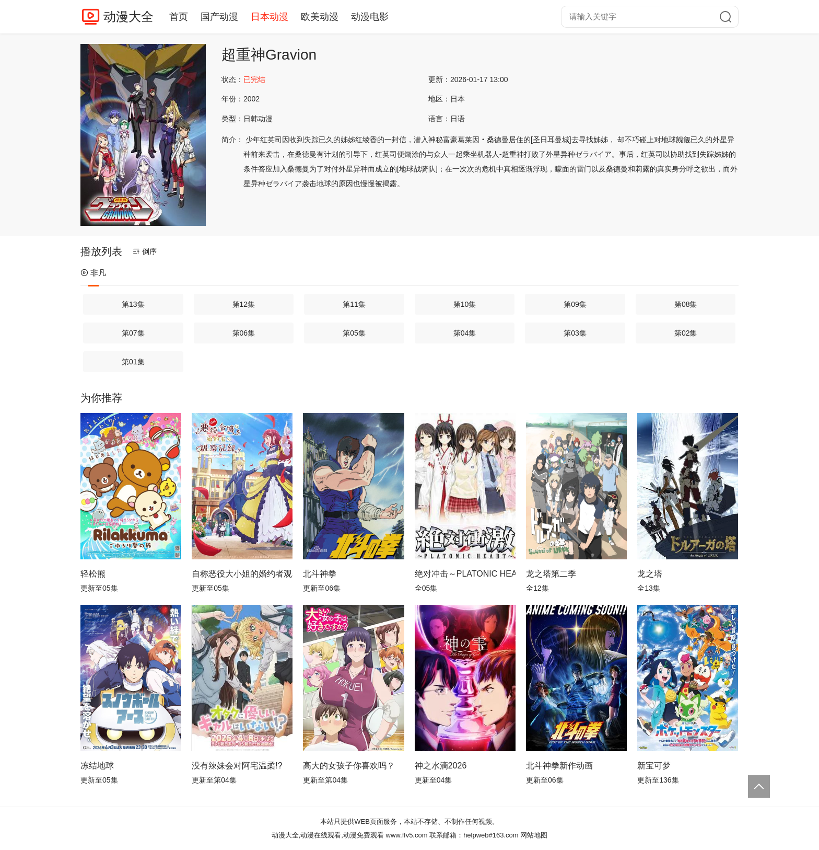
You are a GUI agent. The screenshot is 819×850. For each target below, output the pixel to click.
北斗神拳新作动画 (559, 765)
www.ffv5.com (407, 835)
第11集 (354, 304)
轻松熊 (93, 573)
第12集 (243, 304)
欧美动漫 (319, 17)
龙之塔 (649, 573)
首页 (178, 17)
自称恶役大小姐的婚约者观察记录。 (242, 573)
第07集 (133, 333)
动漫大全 (128, 16)
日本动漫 (269, 17)
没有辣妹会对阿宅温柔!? (237, 765)
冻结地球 (97, 765)
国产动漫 (219, 17)
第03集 (575, 333)
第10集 (464, 304)
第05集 (354, 333)
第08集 (685, 304)
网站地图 (533, 835)
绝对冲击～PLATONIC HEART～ (465, 573)
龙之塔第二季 (551, 573)
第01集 (133, 362)
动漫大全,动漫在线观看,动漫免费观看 (328, 835)
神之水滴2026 (441, 765)
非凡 (93, 272)
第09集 (575, 304)
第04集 (464, 333)
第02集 (685, 333)
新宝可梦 (654, 765)
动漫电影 (370, 17)
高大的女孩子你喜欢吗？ (349, 765)
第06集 (243, 333)
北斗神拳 (319, 573)
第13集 (133, 304)
